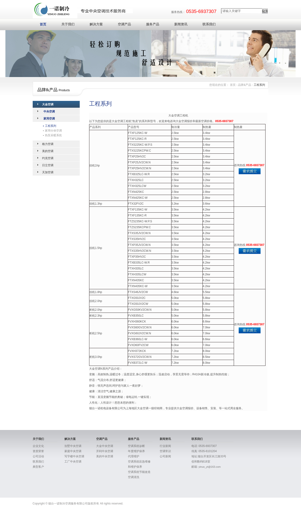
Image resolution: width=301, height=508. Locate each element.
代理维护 (133, 456)
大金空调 (47, 104)
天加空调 (47, 172)
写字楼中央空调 (74, 456)
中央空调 (49, 111)
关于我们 (68, 24)
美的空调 (47, 151)
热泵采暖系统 (53, 135)
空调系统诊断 (136, 446)
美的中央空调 (104, 456)
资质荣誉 (38, 451)
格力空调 (47, 144)
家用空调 (49, 118)
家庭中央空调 (72, 451)
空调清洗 (133, 477)
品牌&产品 (244, 85)
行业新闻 (165, 446)
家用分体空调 (53, 130)
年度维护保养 (136, 451)
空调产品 (124, 24)
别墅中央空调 (72, 446)
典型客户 (38, 466)
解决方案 (96, 24)
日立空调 (47, 165)
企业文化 (38, 446)
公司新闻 (165, 456)
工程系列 (50, 126)
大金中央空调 (104, 446)
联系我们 (209, 24)
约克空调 (47, 158)
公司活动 (38, 456)
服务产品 (152, 24)
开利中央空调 (104, 451)
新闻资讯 (180, 24)
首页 (43, 24)
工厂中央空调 (72, 461)
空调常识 (165, 451)
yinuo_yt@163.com (209, 466)
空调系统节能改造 (139, 472)
